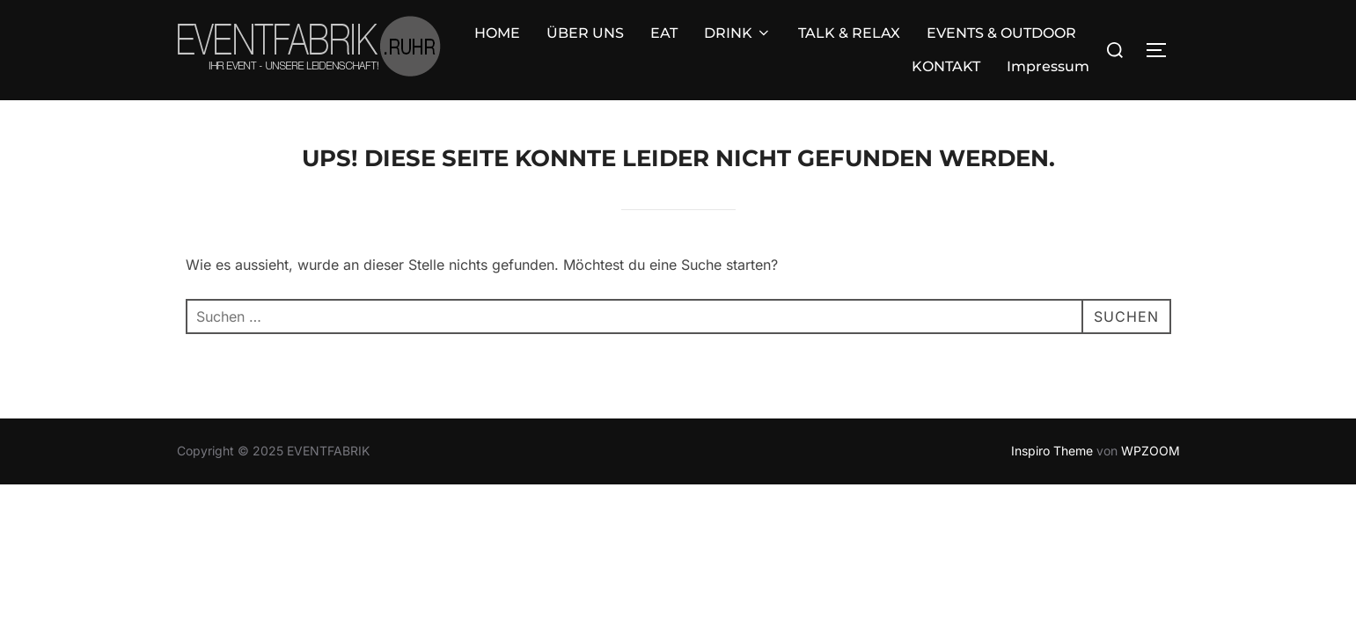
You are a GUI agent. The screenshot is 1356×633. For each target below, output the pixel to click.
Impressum (1048, 37)
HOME (306, 37)
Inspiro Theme (1052, 425)
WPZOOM (1150, 425)
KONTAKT (946, 37)
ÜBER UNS (394, 37)
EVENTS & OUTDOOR (810, 37)
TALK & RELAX (658, 37)
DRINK (547, 37)
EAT (473, 37)
